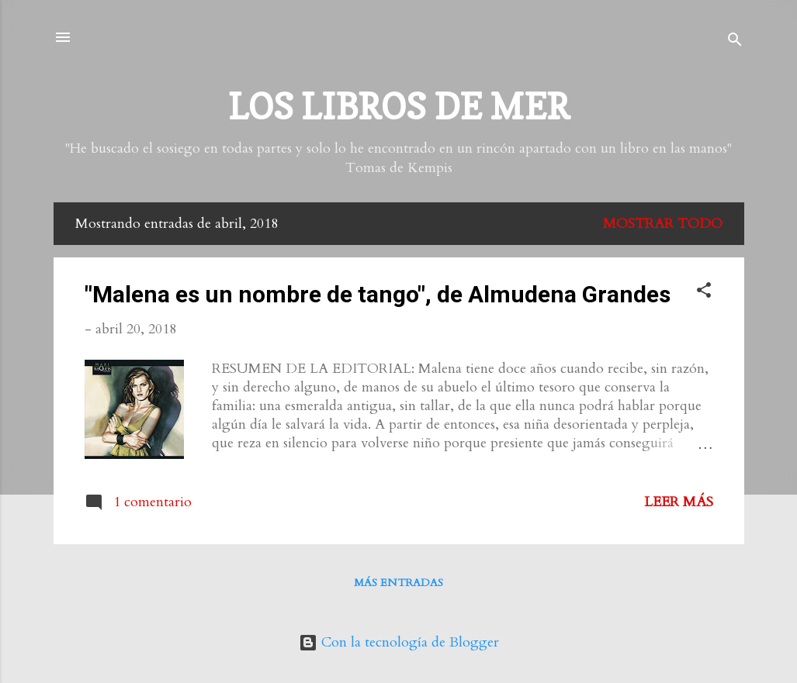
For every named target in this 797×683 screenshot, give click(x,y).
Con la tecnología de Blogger (399, 642)
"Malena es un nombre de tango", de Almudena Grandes (378, 294)
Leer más (678, 502)
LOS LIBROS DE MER (399, 106)
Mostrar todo (662, 223)
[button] (704, 293)
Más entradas (398, 582)
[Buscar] (735, 42)
